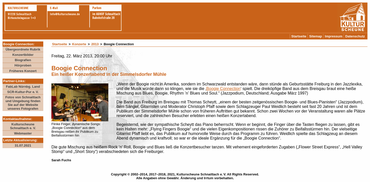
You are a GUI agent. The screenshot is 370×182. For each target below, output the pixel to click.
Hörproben (22, 65)
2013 (95, 44)
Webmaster (23, 133)
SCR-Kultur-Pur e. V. (22, 92)
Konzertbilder (23, 55)
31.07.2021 (23, 145)
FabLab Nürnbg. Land (23, 86)
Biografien (23, 60)
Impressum (333, 36)
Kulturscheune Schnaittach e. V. (23, 126)
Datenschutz (355, 36)
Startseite (298, 36)
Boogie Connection (223, 88)
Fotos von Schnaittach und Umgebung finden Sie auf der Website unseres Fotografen (22, 102)
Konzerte (79, 44)
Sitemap (315, 36)
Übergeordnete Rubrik (23, 49)
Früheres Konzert (23, 71)
